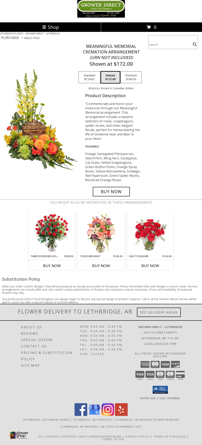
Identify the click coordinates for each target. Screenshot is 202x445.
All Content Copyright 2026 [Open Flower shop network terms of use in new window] (61, 436)
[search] (194, 44)
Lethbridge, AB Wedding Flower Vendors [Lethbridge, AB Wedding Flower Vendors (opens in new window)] (147, 419)
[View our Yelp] (121, 414)
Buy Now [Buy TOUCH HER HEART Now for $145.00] (101, 265)
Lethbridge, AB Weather (79, 426)
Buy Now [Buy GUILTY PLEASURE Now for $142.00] (150, 265)
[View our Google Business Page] (94, 414)
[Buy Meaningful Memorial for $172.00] (111, 191)
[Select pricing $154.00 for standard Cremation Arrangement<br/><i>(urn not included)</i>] (89, 77)
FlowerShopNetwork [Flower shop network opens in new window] (104, 436)
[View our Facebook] (81, 414)
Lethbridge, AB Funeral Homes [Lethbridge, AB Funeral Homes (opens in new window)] (46, 419)
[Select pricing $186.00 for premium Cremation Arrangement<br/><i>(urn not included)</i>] (131, 77)
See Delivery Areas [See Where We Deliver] (159, 312)
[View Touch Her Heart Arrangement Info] (101, 234)
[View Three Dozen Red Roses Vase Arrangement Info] (51, 234)
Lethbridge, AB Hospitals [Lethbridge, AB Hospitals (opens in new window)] (92, 419)
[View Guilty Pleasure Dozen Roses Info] (150, 234)
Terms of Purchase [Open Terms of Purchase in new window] (170, 436)
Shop (50, 27)
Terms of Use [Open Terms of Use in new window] (113, 439)
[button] (160, 390)
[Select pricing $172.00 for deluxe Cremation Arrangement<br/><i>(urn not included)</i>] (110, 77)
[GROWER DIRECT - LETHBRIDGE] (101, 16)
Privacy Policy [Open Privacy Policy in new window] (137, 436)
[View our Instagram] (107, 414)
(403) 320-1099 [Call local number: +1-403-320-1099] (165, 344)
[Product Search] (169, 44)
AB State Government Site (121, 426)
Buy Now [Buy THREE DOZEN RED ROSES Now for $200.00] (52, 265)
